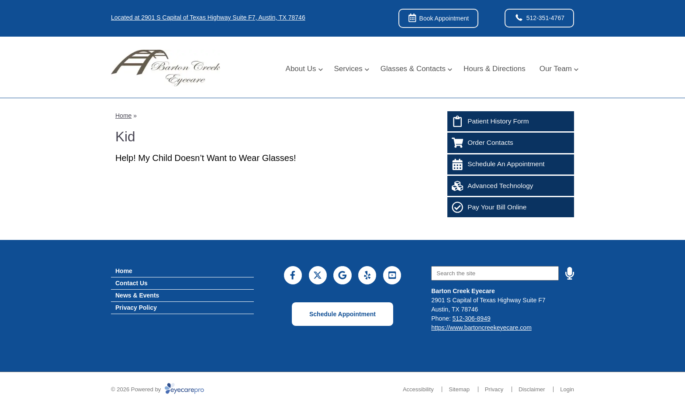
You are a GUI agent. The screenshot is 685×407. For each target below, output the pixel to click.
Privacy (494, 389)
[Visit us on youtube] (392, 275)
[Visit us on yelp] (367, 275)
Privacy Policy (136, 307)
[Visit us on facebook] (293, 275)
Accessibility (418, 389)
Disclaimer (532, 389)
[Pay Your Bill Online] (510, 207)
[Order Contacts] (510, 143)
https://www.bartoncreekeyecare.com (481, 327)
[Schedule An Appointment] (510, 164)
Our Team (556, 69)
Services (348, 69)
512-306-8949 (472, 318)
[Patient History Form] (510, 121)
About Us (301, 69)
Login (567, 389)
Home (123, 115)
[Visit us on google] (342, 275)
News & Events (137, 295)
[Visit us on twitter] (318, 275)
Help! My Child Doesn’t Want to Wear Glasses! (205, 158)
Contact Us (131, 283)
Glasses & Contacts (413, 69)
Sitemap (459, 389)
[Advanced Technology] (510, 186)
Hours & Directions (495, 69)
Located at (208, 17)
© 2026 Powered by (157, 389)
